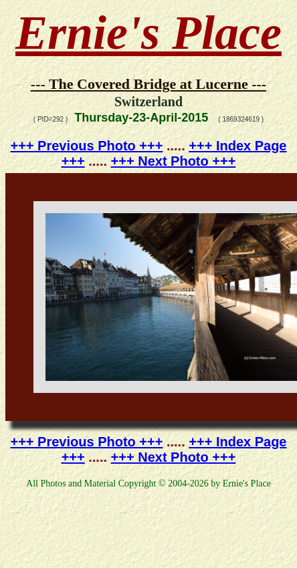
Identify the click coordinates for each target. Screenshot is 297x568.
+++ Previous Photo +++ (87, 145)
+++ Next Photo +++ (173, 161)
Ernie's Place (148, 32)
